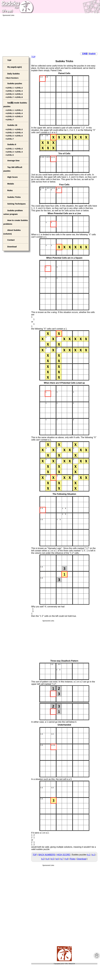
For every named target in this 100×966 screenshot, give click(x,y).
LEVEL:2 (19, 88)
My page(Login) (14, 67)
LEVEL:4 (19, 91)
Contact (11, 240)
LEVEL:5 (10, 94)
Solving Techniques (16, 204)
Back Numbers (12, 78)
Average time (13, 160)
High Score (12, 177)
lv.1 (88, 855)
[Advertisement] (50, 34)
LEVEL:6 (19, 94)
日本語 (85, 54)
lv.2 (93, 855)
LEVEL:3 (10, 91)
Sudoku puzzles (14, 83)
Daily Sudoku (13, 73)
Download (81, 859)
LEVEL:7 (10, 97)
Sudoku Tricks (14, 197)
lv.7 (62, 859)
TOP (33, 57)
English (92, 54)
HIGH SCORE (63, 855)
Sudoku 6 (11, 144)
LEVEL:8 (19, 97)
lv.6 (57, 859)
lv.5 (52, 859)
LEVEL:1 (10, 88)
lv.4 (47, 859)
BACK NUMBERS (47, 855)
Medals (10, 184)
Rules (72, 859)
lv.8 (66, 859)
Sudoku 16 (12, 125)
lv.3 (42, 859)
